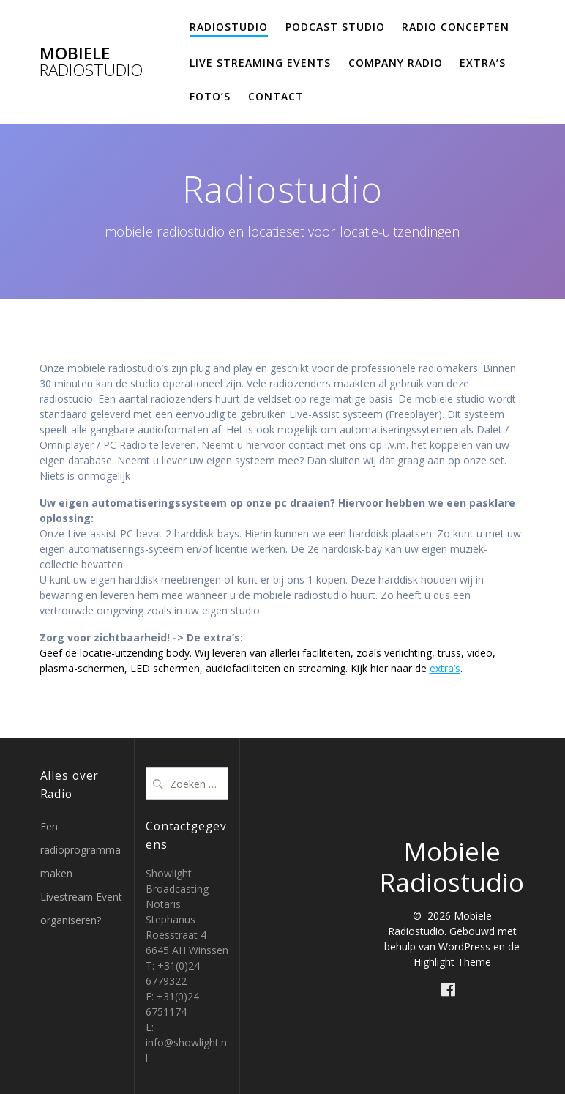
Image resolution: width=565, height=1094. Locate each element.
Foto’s (210, 96)
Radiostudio (229, 27)
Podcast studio (335, 27)
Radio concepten (455, 27)
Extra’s (483, 63)
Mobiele (91, 61)
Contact (276, 96)
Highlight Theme (452, 962)
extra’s (445, 668)
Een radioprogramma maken (80, 849)
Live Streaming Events (260, 63)
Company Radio (395, 63)
